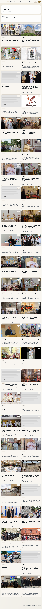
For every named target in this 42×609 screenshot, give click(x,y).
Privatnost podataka (28, 606)
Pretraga (30, 1)
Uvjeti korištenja (34, 606)
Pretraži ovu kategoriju (5, 20)
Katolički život (21, 1)
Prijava (39, 1)
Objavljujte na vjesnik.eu (26, 605)
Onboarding (32, 605)
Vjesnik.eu (3, 1)
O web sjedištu (39, 606)
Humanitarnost (26, 1)
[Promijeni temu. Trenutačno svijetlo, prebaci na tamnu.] (35, 2)
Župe (3, 360)
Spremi (18, 25)
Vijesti (8, 1)
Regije (11, 1)
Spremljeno (39, 605)
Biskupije (15, 1)
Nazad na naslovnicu (11, 20)
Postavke (35, 605)
